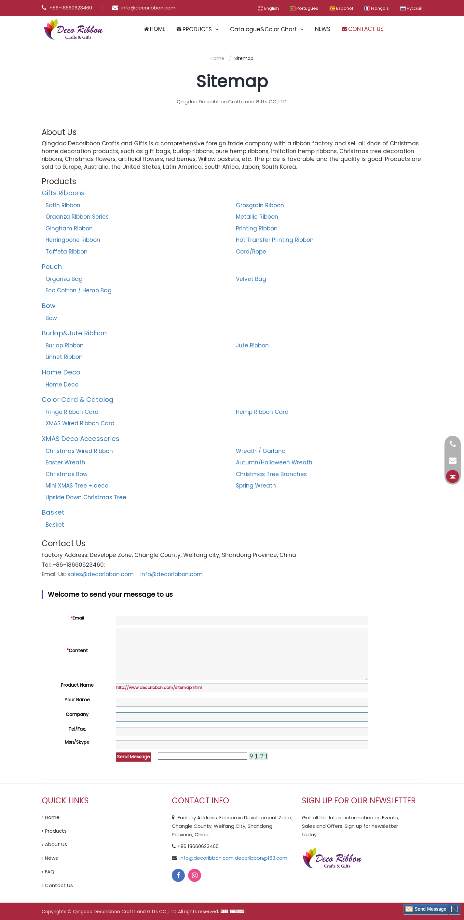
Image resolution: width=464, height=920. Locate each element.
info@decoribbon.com (143, 7)
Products (56, 830)
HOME (154, 29)
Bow (48, 305)
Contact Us (59, 885)
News (51, 857)
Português (304, 8)
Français (376, 8)
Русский (411, 8)
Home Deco (62, 384)
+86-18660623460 (67, 7)
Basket (55, 525)
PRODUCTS (194, 29)
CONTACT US (363, 29)
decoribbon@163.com (260, 857)
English (268, 8)
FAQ (49, 871)
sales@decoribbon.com (100, 574)
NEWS (322, 29)
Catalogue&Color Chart (263, 29)
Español (341, 8)
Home (217, 58)
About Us (56, 844)
